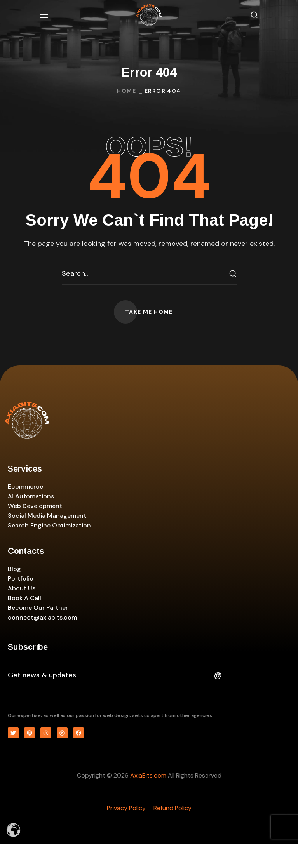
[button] (254, 14)
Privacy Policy (126, 808)
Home (126, 90)
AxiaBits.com (148, 775)
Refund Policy (172, 808)
